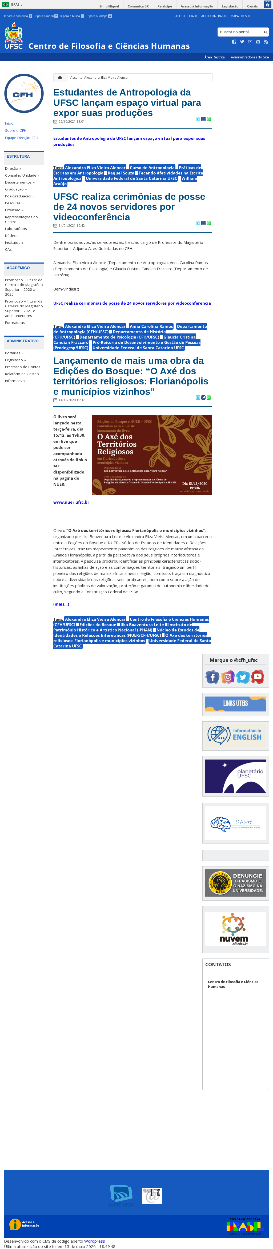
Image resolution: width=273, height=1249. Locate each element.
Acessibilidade (186, 16)
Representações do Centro (21, 219)
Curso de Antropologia (152, 167)
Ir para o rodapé (99, 16)
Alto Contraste (214, 16)
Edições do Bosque (97, 624)
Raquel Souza (121, 173)
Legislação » (15, 359)
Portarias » (14, 353)
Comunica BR (138, 6)
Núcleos (11, 235)
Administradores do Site (250, 57)
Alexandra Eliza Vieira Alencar (95, 167)
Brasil (16, 4)
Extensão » (14, 210)
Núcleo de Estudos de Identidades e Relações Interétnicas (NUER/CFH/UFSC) (126, 632)
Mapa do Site (241, 16)
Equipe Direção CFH (21, 137)
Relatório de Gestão (22, 373)
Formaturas (15, 322)
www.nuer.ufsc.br (71, 502)
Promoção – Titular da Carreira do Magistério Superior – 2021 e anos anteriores (24, 308)
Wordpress (94, 1241)
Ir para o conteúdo (18, 16)
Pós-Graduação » (19, 196)
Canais (252, 6)
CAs (8, 249)
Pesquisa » (14, 203)
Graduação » (16, 189)
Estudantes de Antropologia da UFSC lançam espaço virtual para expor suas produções (127, 102)
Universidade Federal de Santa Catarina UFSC (131, 178)
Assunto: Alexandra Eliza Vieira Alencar (99, 77)
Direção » (13, 168)
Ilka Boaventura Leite (142, 624)
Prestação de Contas (22, 366)
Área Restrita (215, 57)
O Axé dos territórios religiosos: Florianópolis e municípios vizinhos (130, 638)
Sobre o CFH (15, 130)
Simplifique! (109, 6)
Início (9, 123)
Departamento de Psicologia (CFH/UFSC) (119, 337)
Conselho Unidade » (22, 175)
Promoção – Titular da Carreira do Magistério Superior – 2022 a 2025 (24, 287)
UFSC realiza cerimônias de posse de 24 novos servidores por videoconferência (129, 206)
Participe (165, 6)
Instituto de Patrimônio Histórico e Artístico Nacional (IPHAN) (122, 627)
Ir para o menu (46, 16)
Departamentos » (20, 182)
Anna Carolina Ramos (151, 326)
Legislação (230, 6)
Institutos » (14, 242)
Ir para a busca (72, 16)
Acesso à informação (197, 6)
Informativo (15, 380)
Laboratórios (16, 228)
